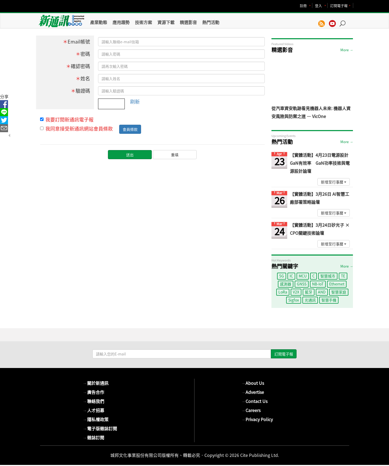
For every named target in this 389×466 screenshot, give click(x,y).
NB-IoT (318, 284)
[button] (344, 21)
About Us (252, 383)
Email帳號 (76, 41)
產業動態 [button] (98, 22)
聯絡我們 (93, 401)
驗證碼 (80, 90)
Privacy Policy (257, 419)
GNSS (301, 284)
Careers (250, 410)
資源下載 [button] (165, 22)
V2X (296, 292)
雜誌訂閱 (93, 437)
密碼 (83, 53)
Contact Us (254, 401)
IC (291, 276)
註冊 (303, 5)
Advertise (252, 392)
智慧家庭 (338, 292)
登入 (318, 5)
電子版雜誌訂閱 (100, 428)
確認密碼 (78, 66)
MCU (303, 276)
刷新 (135, 101)
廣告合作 (93, 392)
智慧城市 (327, 276)
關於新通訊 (95, 383)
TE (343, 276)
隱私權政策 (95, 419)
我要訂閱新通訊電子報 (67, 119)
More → (346, 49)
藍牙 (308, 292)
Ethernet (336, 284)
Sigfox (293, 300)
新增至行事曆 (333, 182)
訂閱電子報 (339, 5)
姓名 (83, 78)
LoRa (282, 292)
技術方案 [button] (143, 22)
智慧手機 (328, 300)
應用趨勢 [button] (121, 22)
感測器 (285, 284)
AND (322, 292)
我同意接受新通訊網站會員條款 (76, 129)
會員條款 (130, 129)
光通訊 (310, 300)
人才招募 (93, 410)
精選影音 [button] (188, 22)
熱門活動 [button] (210, 22)
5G (281, 276)
